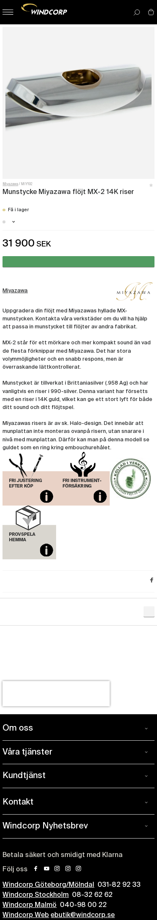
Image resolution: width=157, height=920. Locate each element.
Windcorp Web (26, 915)
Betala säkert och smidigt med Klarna (63, 855)
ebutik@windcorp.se (83, 915)
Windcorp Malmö (30, 905)
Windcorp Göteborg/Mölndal (48, 885)
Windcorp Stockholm (36, 895)
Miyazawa (10, 184)
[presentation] (56, 693)
